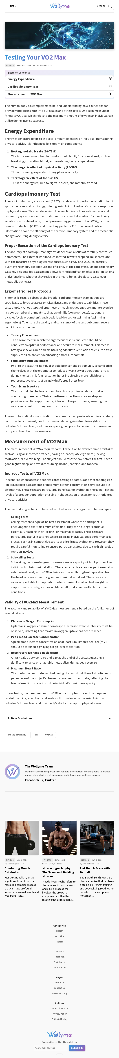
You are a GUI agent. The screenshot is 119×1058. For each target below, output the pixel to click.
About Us (59, 982)
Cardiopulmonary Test (23, 87)
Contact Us (59, 988)
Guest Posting (59, 993)
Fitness (10, 65)
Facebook (59, 956)
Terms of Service (59, 1008)
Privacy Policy (60, 1013)
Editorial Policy (59, 1019)
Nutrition (59, 936)
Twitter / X (59, 962)
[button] (11, 6)
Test (36, 734)
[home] (59, 6)
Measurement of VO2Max (25, 94)
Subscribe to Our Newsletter (59, 1042)
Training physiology (17, 734)
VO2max (49, 734)
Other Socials (59, 967)
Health (59, 931)
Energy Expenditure (21, 79)
